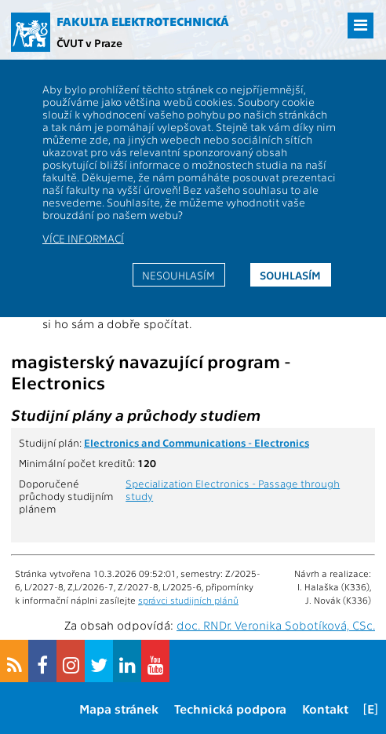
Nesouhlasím (178, 274)
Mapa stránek (118, 708)
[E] (370, 708)
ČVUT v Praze (89, 42)
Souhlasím (290, 274)
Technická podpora (230, 708)
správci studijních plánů (188, 599)
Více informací (83, 238)
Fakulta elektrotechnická (142, 21)
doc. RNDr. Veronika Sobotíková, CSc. (276, 625)
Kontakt (325, 708)
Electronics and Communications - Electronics (196, 442)
